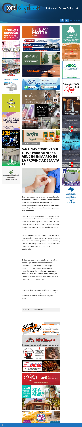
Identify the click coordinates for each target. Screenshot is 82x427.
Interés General (31, 143)
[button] (74, 20)
